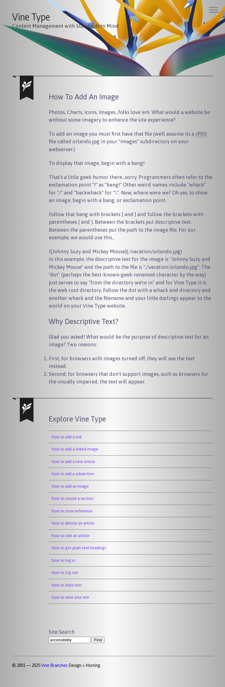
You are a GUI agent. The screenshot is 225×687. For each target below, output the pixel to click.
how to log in (63, 560)
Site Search (62, 632)
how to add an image (70, 486)
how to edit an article (71, 535)
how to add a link (67, 437)
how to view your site (70, 597)
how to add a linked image (75, 449)
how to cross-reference (72, 511)
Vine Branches (54, 665)
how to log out (65, 572)
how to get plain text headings (79, 548)
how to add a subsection (73, 474)
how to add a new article (73, 461)
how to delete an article (73, 523)
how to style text (67, 585)
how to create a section (72, 498)
